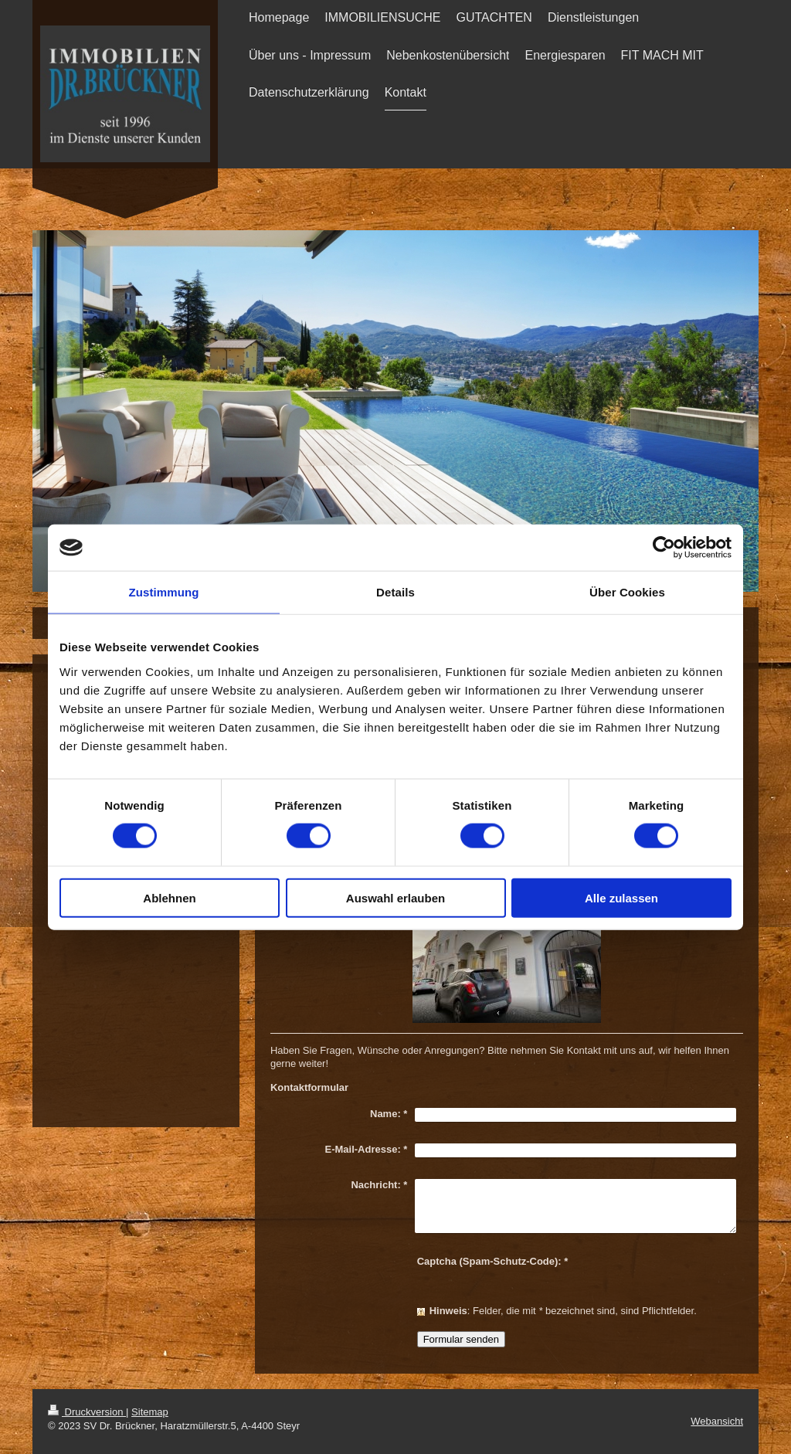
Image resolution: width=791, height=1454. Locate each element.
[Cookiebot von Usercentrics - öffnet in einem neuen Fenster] (664, 547)
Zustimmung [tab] (164, 592)
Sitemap (149, 1412)
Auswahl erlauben (395, 897)
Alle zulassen (621, 897)
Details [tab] (395, 592)
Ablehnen (169, 897)
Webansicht (717, 1421)
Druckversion (87, 1412)
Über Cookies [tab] (627, 592)
